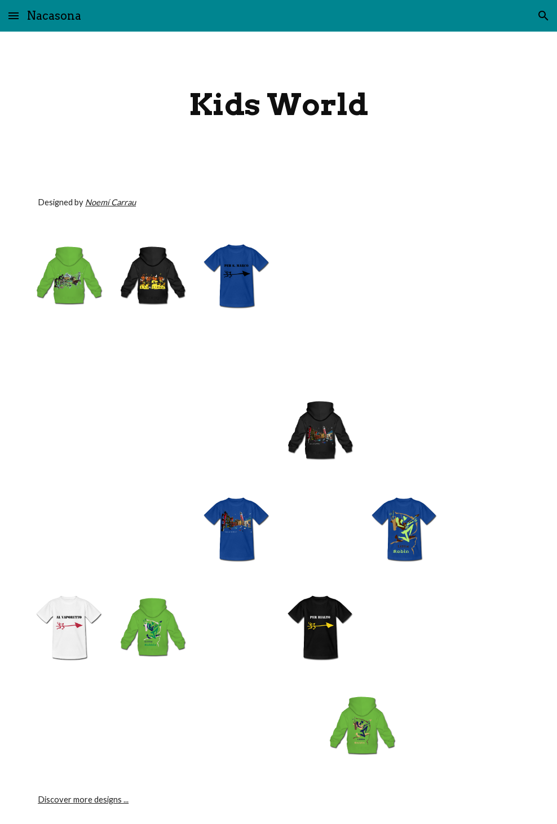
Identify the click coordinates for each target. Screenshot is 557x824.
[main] (278, 105)
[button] (13, 15)
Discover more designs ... (83, 799)
